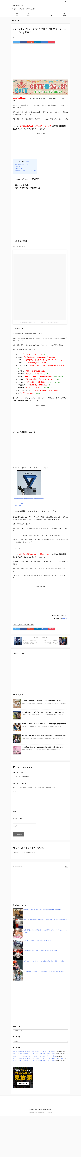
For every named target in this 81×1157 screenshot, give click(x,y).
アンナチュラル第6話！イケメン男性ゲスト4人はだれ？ (38, 940)
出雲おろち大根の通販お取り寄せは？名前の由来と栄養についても (42, 700)
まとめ (16, 172)
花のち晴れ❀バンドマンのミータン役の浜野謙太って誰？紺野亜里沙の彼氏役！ (44, 971)
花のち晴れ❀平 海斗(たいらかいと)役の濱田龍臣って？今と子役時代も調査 (44, 735)
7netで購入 (18, 505)
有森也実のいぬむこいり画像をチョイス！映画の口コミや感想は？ (41, 950)
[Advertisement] (40, 63)
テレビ (54, 615)
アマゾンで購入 (19, 503)
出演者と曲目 (17, 166)
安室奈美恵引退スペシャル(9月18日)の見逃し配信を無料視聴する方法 (42, 747)
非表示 (28, 161)
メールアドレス (17, 818)
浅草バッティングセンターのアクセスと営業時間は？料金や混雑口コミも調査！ (44, 961)
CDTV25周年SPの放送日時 (21, 164)
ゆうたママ (60, 1058)
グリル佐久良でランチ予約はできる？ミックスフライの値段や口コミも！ (44, 712)
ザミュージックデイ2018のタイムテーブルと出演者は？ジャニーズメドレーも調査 (34, 1051)
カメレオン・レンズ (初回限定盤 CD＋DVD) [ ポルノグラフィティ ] (29, 498)
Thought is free (49, 1112)
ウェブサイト (16, 826)
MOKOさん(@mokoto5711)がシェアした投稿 (32, 322)
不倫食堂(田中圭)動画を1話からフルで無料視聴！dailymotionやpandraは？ (43, 909)
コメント (15, 791)
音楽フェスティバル (62, 615)
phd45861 (65, 618)
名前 (14, 811)
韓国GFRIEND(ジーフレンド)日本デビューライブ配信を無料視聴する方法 (44, 724)
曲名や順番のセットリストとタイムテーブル (25, 170)
